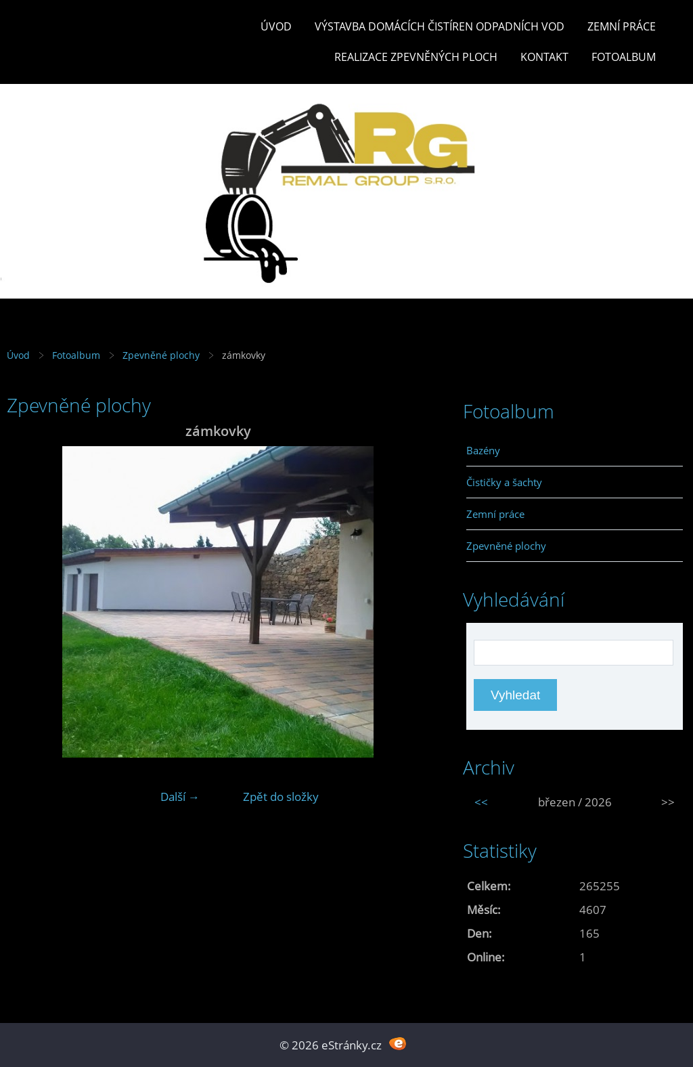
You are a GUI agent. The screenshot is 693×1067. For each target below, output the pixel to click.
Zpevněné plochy (161, 355)
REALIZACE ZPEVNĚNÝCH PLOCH (415, 56)
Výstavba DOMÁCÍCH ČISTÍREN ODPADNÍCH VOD (439, 26)
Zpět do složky (281, 796)
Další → (180, 796)
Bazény (483, 450)
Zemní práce (621, 26)
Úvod (276, 26)
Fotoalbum (623, 56)
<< (481, 802)
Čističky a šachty (504, 482)
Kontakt (544, 56)
